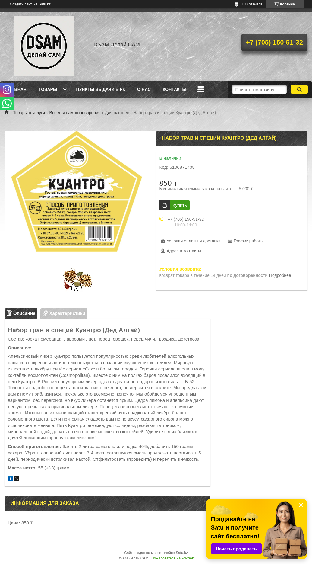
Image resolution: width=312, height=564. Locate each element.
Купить (179, 205)
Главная (16, 89)
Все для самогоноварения (75, 112)
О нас (144, 89)
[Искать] (299, 89)
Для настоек (117, 112)
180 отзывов (252, 4)
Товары (48, 89)
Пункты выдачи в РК (100, 89)
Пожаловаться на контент (172, 558)
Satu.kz (182, 553)
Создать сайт (21, 4)
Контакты (174, 89)
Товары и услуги (29, 112)
